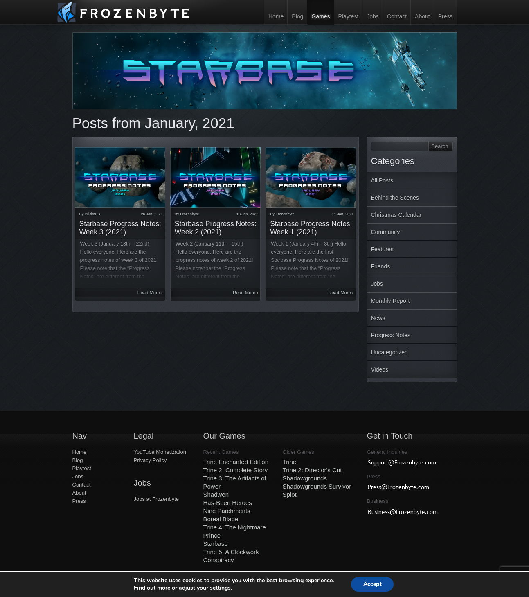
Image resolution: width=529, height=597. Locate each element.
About (422, 16)
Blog (297, 16)
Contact (397, 16)
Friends (380, 266)
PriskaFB (92, 214)
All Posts (382, 180)
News (378, 318)
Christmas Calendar (396, 215)
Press (445, 16)
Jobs (373, 16)
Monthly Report (390, 300)
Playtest (348, 16)
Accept (372, 584)
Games (320, 16)
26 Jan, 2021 (151, 214)
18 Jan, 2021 (247, 214)
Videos (380, 369)
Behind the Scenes (395, 197)
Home (276, 16)
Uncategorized (389, 352)
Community (385, 232)
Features (382, 249)
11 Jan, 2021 (342, 214)
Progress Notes (390, 335)
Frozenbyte (189, 214)
